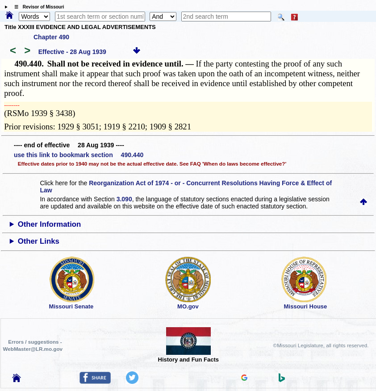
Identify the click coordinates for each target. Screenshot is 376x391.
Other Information (49, 224)
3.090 (124, 199)
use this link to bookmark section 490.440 (78, 154)
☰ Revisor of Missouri (37, 6)
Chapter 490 (51, 37)
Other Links (38, 241)
